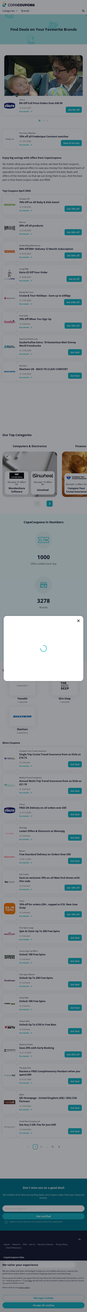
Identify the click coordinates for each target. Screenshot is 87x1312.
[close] (78, 621)
